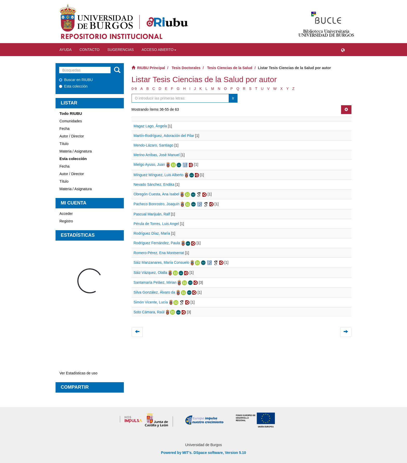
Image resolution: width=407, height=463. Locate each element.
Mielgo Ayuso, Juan (149, 164)
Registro (66, 221)
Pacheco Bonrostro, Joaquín (157, 204)
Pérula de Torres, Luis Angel (156, 224)
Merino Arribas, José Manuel (157, 155)
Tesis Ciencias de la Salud (229, 68)
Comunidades (70, 121)
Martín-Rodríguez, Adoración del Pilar (164, 136)
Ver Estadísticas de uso (78, 373)
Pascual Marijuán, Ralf (152, 214)
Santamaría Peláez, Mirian (155, 282)
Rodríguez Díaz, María (152, 233)
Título (64, 144)
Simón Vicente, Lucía (151, 302)
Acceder (66, 213)
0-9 (134, 89)
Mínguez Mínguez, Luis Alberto (159, 175)
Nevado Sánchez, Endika (154, 184)
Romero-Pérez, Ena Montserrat (159, 253)
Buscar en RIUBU (76, 80)
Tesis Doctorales (186, 68)
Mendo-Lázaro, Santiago (153, 145)
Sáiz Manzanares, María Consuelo (161, 262)
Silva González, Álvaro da (154, 292)
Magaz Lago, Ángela (150, 126)
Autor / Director (71, 136)
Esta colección (73, 86)
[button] (343, 49)
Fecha (64, 129)
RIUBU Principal (151, 68)
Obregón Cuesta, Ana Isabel (156, 194)
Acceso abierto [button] (158, 50)
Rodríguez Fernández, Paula (157, 243)
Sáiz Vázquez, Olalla (150, 272)
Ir (233, 98)
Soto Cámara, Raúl (149, 312)
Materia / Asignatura (75, 151)
